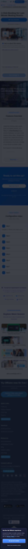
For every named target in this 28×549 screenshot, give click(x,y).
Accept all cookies (14, 541)
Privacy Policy (10, 536)
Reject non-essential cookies (14, 545)
